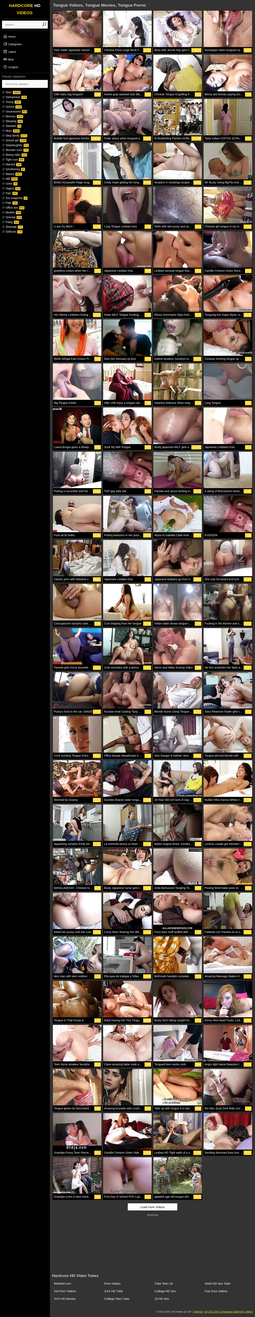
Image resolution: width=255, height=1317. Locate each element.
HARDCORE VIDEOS (24, 9)
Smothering (13, 169)
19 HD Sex (162, 1298)
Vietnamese (14, 97)
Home (9, 36)
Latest (9, 51)
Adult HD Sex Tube (217, 1283)
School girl (14, 140)
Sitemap (198, 1311)
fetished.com (62, 1283)
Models (11, 212)
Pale (10, 202)
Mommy (12, 116)
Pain (10, 193)
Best (8, 59)
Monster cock (15, 150)
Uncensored (14, 111)
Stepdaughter (15, 145)
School (12, 106)
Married (11, 164)
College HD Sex (165, 1291)
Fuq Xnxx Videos (216, 1291)
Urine (9, 183)
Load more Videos (152, 1207)
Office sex (13, 207)
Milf (10, 178)
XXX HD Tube (113, 1291)
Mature (12, 174)
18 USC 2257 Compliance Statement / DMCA (229, 1311)
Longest (10, 67)
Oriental (12, 217)
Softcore (12, 231)
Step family (14, 135)
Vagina (11, 188)
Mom (11, 130)
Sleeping (12, 121)
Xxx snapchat (14, 198)
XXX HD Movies (65, 1298)
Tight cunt (13, 159)
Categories (12, 44)
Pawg (10, 222)
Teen (11, 92)
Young (11, 102)
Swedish (11, 126)
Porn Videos (112, 1283)
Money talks (14, 154)
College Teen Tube (116, 1298)
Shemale (12, 226)
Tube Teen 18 (164, 1283)
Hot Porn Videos (65, 1291)
